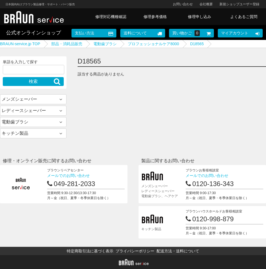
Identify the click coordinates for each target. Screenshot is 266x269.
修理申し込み (199, 16)
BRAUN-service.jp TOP (20, 44)
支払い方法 (84, 33)
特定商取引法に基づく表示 (90, 251)
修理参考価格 (155, 16)
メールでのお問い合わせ (68, 175)
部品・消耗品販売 (66, 44)
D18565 (197, 44)
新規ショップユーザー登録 (239, 4)
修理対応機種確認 (110, 16)
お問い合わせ (183, 4)
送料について (135, 33)
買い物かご (186, 33)
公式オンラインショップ (33, 32)
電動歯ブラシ (105, 44)
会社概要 (206, 4)
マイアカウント (234, 33)
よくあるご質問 (243, 16)
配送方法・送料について (178, 251)
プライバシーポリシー (135, 251)
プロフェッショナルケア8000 (153, 44)
